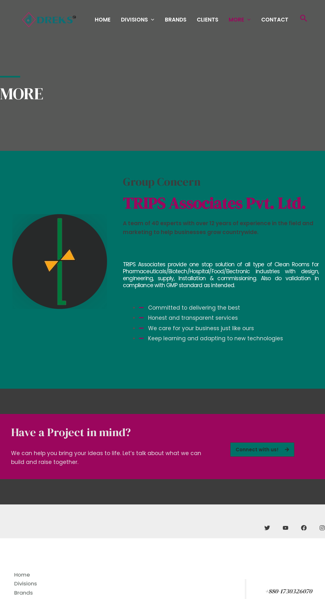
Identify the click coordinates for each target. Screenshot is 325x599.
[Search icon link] (304, 21)
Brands (190, 20)
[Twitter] (267, 528)
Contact (277, 20)
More (246, 21)
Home (126, 20)
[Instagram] (322, 528)
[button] (262, 449)
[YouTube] (285, 528)
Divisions (156, 21)
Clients (218, 20)
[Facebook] (304, 528)
